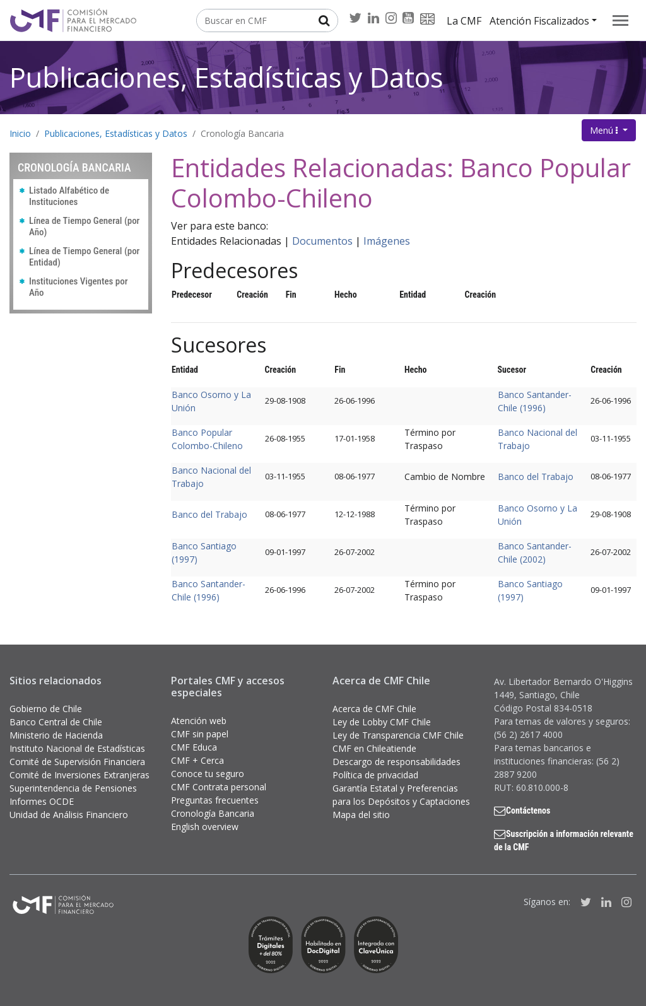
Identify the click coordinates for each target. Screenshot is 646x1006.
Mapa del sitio (361, 815)
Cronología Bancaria (242, 133)
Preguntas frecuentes (215, 800)
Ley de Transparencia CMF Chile (398, 735)
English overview (204, 827)
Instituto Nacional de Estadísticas (77, 748)
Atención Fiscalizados (539, 21)
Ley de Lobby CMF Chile (381, 722)
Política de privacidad (375, 775)
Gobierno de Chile (45, 709)
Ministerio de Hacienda (56, 735)
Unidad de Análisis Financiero (68, 815)
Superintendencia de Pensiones (73, 788)
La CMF (464, 21)
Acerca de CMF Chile (374, 709)
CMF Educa (194, 747)
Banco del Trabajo (535, 477)
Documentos (322, 241)
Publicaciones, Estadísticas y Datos (226, 77)
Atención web (198, 721)
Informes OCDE (41, 801)
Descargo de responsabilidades (396, 762)
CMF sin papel (199, 734)
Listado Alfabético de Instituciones (69, 196)
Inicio (20, 133)
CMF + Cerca (197, 760)
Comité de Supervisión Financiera (77, 762)
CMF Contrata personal (218, 787)
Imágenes (386, 241)
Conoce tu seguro (207, 774)
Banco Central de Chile (55, 722)
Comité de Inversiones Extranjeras (79, 775)
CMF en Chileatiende (374, 748)
